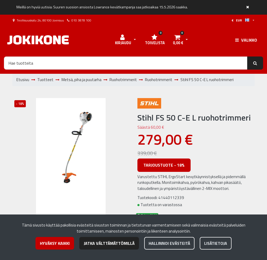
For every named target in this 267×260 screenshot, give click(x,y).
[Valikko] (246, 40)
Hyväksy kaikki (55, 243)
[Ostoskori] (177, 40)
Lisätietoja (215, 243)
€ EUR (240, 20)
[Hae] (125, 63)
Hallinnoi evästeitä (169, 243)
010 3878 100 (81, 20)
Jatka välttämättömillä (109, 243)
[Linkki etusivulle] (38, 39)
